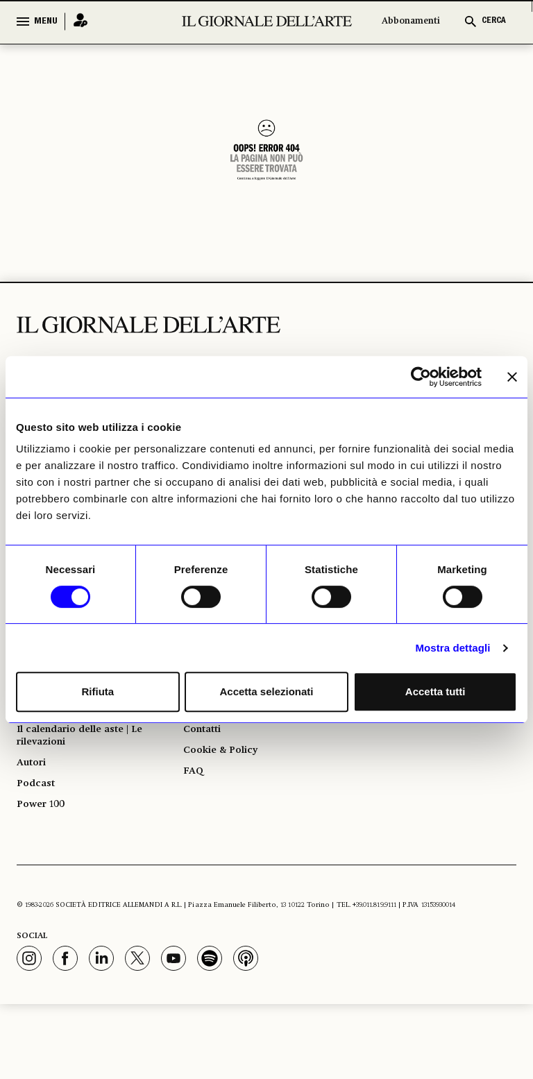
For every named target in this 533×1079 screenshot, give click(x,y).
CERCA (494, 21)
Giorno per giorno (67, 735)
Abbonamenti (411, 21)
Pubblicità (210, 760)
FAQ (194, 835)
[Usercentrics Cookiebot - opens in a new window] (421, 376)
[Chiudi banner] (512, 377)
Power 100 (44, 877)
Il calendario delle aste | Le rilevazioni (90, 794)
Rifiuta (97, 691)
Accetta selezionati (266, 691)
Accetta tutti (435, 691)
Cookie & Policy (225, 810)
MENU (46, 21)
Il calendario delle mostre (88, 760)
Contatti (205, 785)
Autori (34, 827)
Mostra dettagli (452, 648)
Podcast (38, 852)
